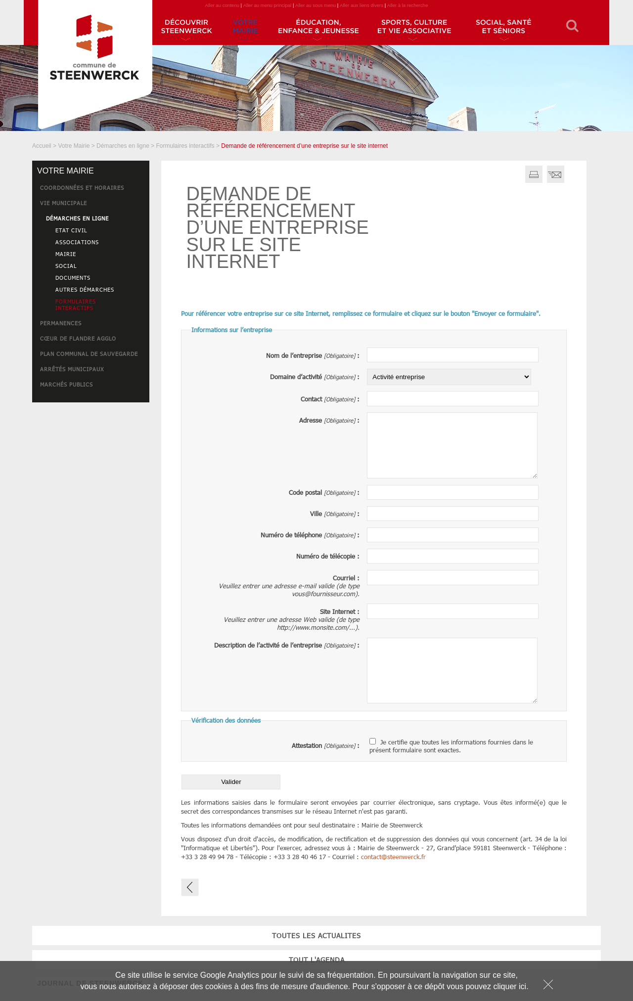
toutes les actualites (91, 422)
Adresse (310, 420)
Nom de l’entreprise (294, 355)
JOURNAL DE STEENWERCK (90, 470)
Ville (316, 514)
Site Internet (337, 611)
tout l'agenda (91, 446)
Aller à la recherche (407, 5)
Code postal (305, 492)
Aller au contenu (222, 5)
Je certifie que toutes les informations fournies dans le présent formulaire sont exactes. (451, 746)
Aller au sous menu (315, 5)
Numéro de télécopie (325, 556)
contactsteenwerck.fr (393, 857)
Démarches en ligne (122, 145)
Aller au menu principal (267, 5)
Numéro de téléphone (291, 535)
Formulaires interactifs (185, 145)
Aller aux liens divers (361, 5)
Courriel (344, 578)
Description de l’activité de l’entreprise (268, 645)
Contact (311, 399)
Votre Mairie (74, 145)
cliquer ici (509, 986)
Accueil (41, 145)
